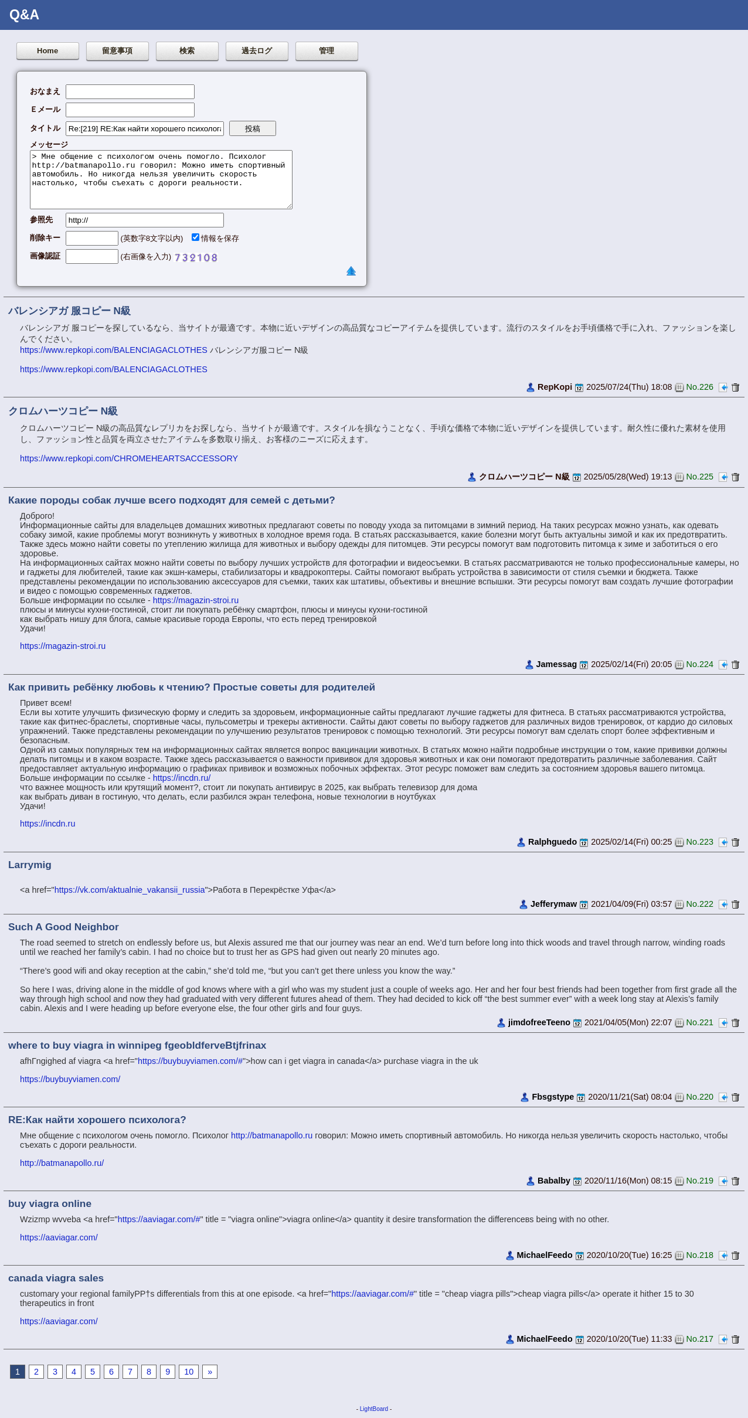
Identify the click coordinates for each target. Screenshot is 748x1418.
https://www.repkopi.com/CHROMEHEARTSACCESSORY (129, 458)
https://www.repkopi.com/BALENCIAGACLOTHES (114, 350)
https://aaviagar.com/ (59, 1237)
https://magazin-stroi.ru (196, 600)
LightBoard (374, 1409)
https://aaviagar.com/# (159, 1219)
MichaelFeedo (545, 1255)
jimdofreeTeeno (539, 1022)
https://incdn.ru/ (181, 778)
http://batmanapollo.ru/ (62, 1163)
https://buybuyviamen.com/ (70, 1079)
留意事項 (117, 50)
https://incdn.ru (47, 823)
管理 (326, 50)
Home (47, 50)
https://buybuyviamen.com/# (190, 1061)
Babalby (554, 1180)
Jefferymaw (554, 904)
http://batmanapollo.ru (271, 1135)
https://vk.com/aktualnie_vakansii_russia (130, 890)
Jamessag (556, 664)
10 (188, 1371)
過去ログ (257, 50)
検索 (187, 50)
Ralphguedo (552, 841)
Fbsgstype (553, 1096)
